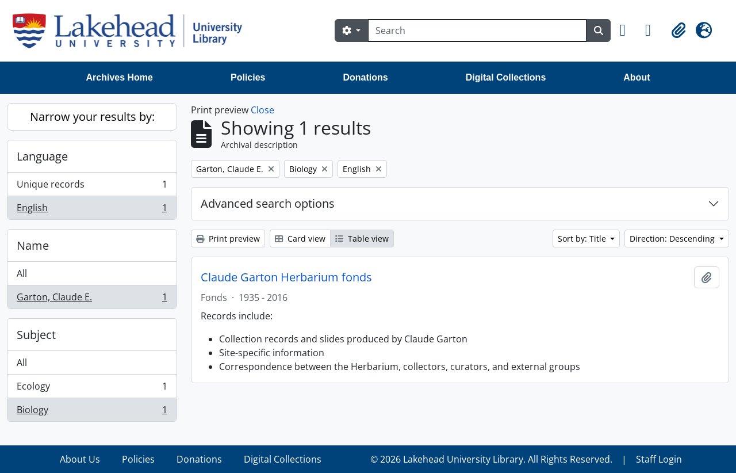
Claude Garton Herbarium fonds (286, 277)
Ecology (91, 388)
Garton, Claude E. (91, 299)
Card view (300, 238)
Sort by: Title (583, 238)
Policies (248, 77)
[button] (628, 30)
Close (262, 110)
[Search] (477, 30)
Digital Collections (506, 77)
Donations (365, 77)
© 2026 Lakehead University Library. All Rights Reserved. (491, 459)
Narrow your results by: (92, 116)
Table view (362, 238)
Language (42, 156)
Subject (36, 334)
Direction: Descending (673, 238)
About (636, 77)
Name (33, 245)
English (91, 210)
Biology (91, 412)
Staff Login (659, 459)
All (22, 273)
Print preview (228, 238)
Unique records (91, 186)
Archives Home (120, 77)
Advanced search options (268, 203)
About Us (80, 459)
